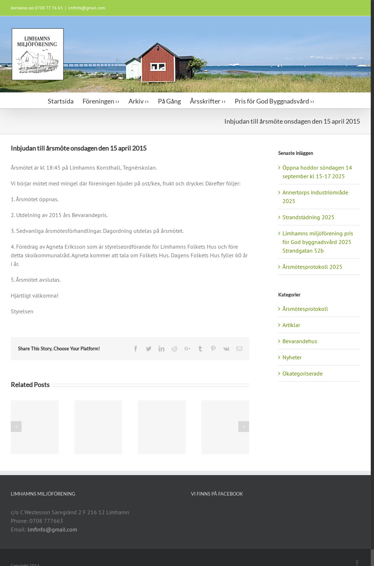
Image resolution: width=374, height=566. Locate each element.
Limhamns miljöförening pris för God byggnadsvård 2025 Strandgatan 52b (317, 242)
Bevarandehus (299, 341)
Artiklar (291, 324)
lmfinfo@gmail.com (52, 529)
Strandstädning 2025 (308, 217)
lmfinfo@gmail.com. (87, 7)
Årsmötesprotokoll (305, 308)
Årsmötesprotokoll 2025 (312, 266)
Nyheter (291, 357)
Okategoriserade (302, 373)
